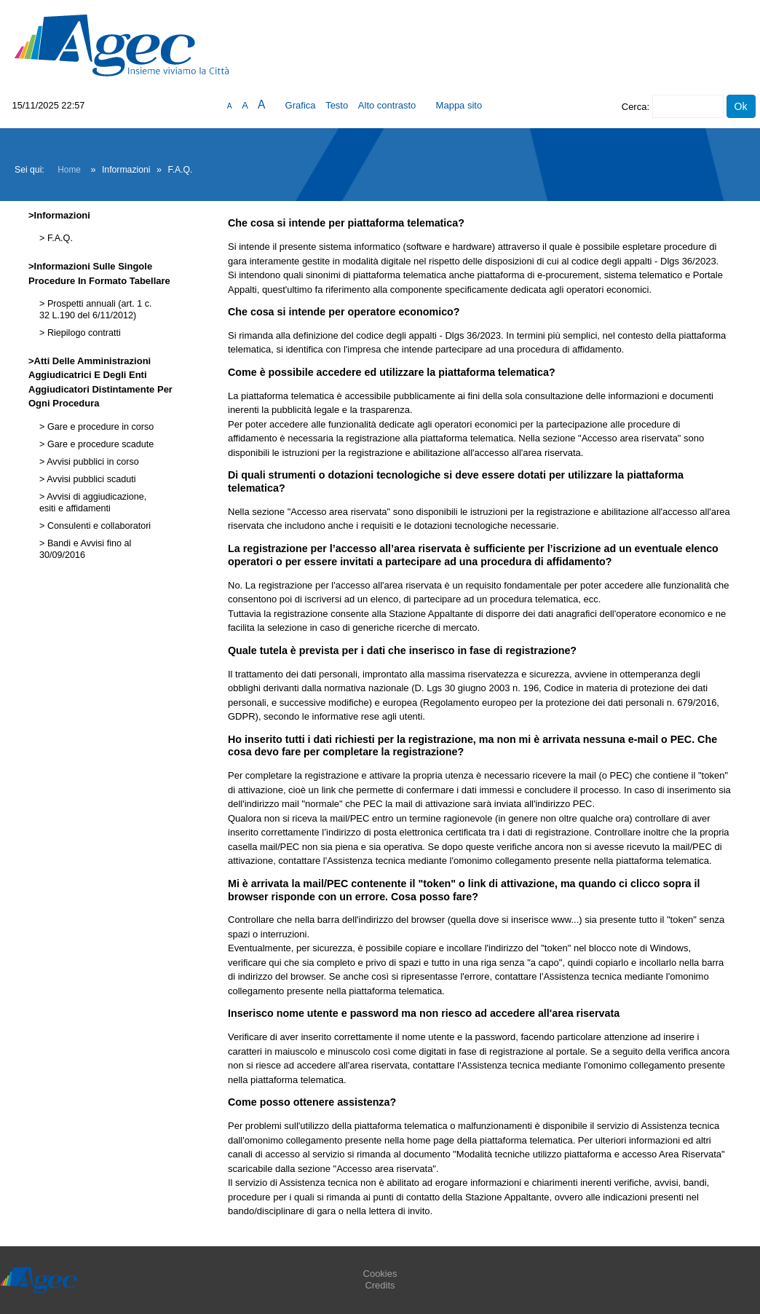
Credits (380, 1285)
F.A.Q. (58, 238)
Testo (336, 105)
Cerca (634, 106)
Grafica (300, 105)
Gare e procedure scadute (99, 444)
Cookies (380, 1273)
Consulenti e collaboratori (97, 526)
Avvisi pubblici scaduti (89, 479)
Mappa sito (459, 105)
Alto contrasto (387, 105)
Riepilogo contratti (82, 333)
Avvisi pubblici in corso (91, 462)
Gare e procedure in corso (99, 427)
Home (69, 170)
